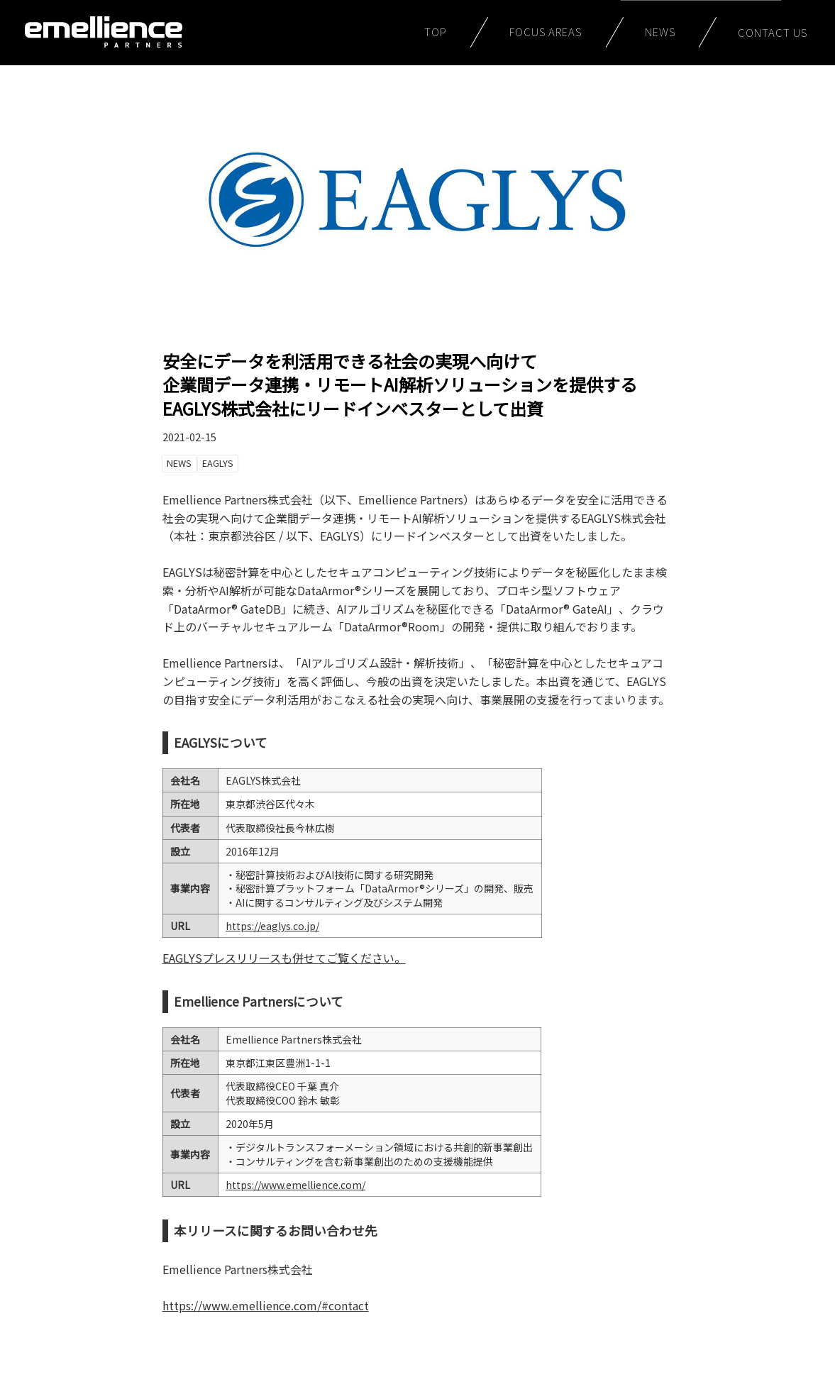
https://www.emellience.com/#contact (265, 1305)
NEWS (660, 31)
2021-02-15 (189, 436)
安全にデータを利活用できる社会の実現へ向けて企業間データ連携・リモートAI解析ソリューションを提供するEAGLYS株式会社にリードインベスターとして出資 (399, 384)
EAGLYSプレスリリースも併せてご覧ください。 (284, 957)
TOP (435, 31)
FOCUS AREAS (545, 31)
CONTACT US (773, 32)
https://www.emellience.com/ (295, 1185)
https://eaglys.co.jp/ (272, 926)
